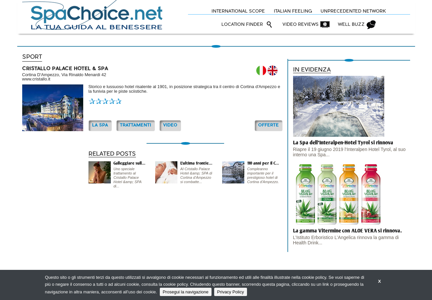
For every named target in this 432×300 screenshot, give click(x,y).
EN (273, 70)
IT (261, 70)
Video (170, 125)
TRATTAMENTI (135, 125)
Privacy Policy (230, 291)
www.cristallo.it (36, 78)
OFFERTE (268, 125)
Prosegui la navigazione (186, 291)
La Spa (100, 125)
